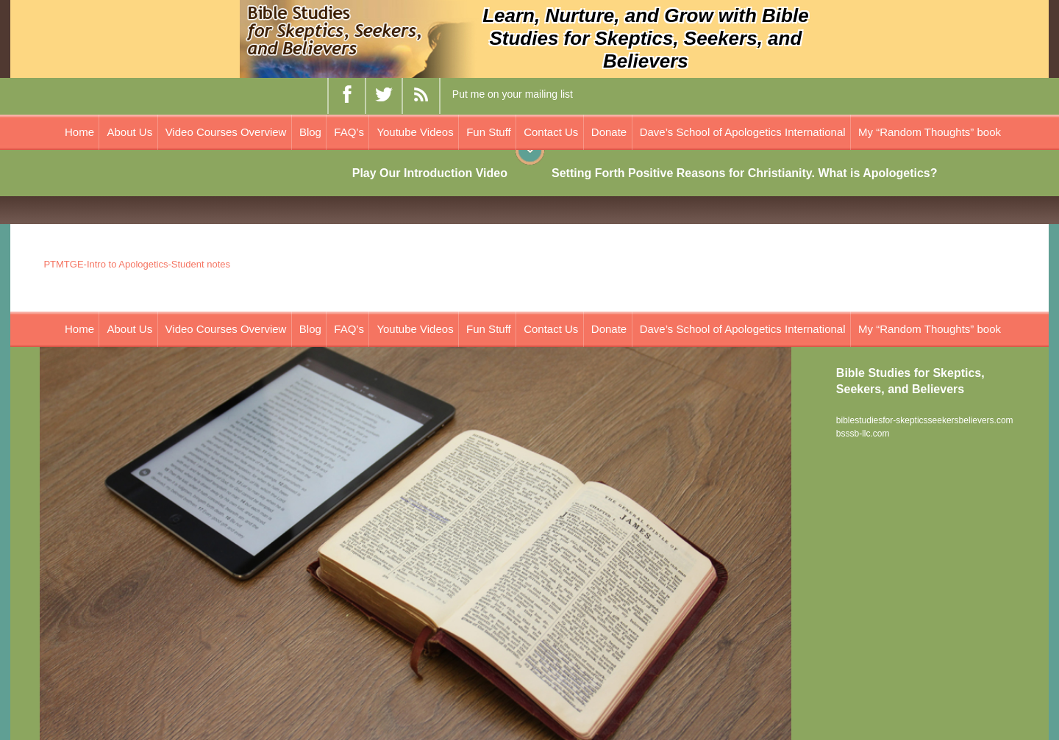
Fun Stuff (488, 132)
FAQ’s (349, 132)
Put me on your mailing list (512, 94)
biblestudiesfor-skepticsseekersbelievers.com (924, 420)
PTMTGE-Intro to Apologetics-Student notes (136, 264)
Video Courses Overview (226, 132)
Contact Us (551, 132)
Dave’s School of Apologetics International (743, 132)
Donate (609, 132)
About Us (129, 132)
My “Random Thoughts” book (929, 132)
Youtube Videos (415, 132)
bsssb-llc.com (863, 433)
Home (79, 132)
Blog (310, 132)
